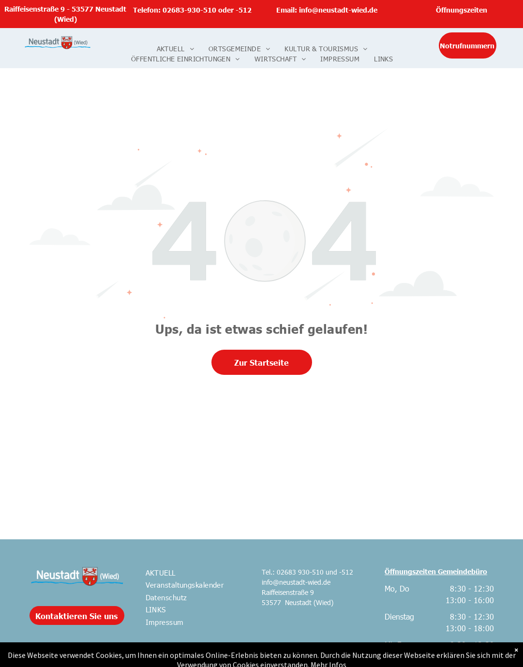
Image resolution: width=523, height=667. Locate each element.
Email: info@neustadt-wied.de (326, 9)
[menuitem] (175, 49)
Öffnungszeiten (461, 9)
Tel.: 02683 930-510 (293, 572)
